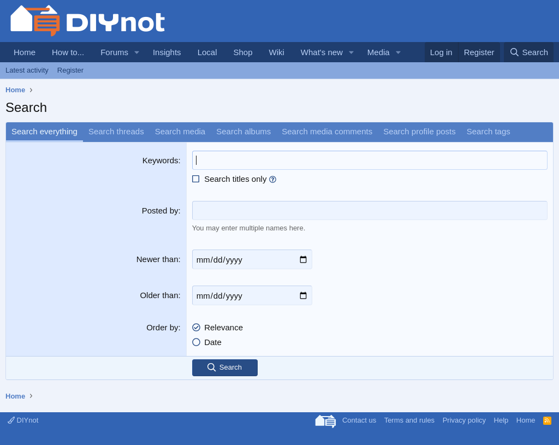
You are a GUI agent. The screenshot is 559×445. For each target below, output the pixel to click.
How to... (68, 52)
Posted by (160, 210)
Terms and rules (409, 420)
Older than (159, 295)
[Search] (529, 52)
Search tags (488, 131)
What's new (322, 52)
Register (70, 70)
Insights (167, 52)
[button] (137, 52)
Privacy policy (464, 420)
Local (207, 52)
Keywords (160, 160)
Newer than (157, 259)
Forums (114, 52)
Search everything (44, 131)
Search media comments (327, 131)
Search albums (243, 131)
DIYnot (23, 420)
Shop (242, 52)
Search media (180, 131)
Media (378, 52)
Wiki (276, 52)
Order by (162, 327)
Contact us (359, 420)
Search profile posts (419, 131)
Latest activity (27, 70)
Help (501, 420)
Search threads (116, 131)
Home (24, 52)
